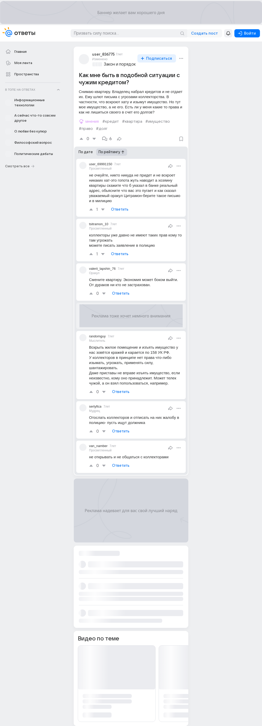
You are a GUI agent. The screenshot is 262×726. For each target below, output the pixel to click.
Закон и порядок (120, 64)
